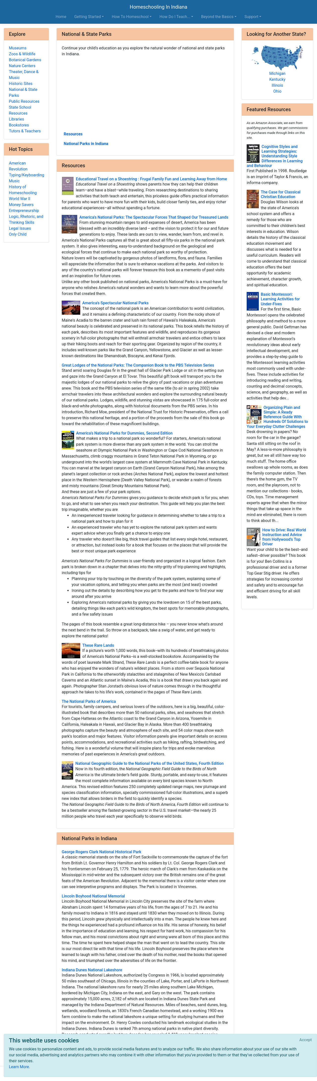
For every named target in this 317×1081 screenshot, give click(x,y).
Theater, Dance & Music (24, 74)
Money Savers (21, 204)
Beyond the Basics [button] (217, 16)
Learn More (19, 1066)
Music (14, 181)
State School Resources (20, 110)
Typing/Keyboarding (26, 175)
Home (61, 16)
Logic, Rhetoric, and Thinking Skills (26, 219)
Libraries (16, 119)
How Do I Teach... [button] (174, 16)
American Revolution (18, 166)
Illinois (277, 85)
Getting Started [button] (87, 16)
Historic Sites (20, 83)
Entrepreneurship (24, 210)
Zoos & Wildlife (22, 54)
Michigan (277, 73)
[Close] (305, 1040)
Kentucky (277, 79)
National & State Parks (23, 92)
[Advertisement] (145, 93)
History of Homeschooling (23, 190)
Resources (73, 134)
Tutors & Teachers (25, 131)
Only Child (17, 234)
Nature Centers (22, 65)
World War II (19, 198)
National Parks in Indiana (86, 143)
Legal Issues (20, 228)
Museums (17, 48)
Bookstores (19, 125)
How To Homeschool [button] (130, 16)
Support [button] (251, 16)
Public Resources (24, 101)
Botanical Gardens (25, 60)
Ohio (277, 91)
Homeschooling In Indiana (158, 7)
